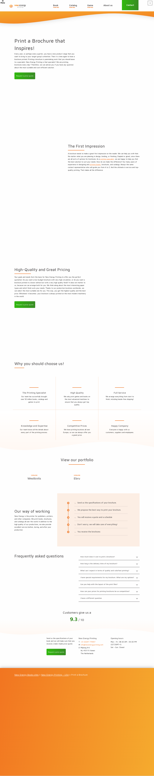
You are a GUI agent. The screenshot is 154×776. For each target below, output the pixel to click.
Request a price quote (24, 76)
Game (90, 6)
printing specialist (107, 159)
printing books (95, 165)
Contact (131, 5)
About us (108, 5)
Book (56, 6)
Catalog (73, 6)
